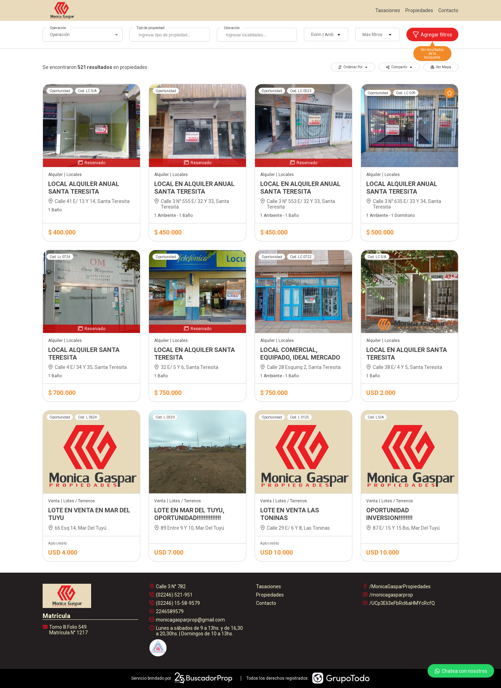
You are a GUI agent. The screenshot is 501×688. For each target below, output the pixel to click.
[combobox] (170, 35)
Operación (58, 28)
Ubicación (232, 28)
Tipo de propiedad (151, 28)
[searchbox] (171, 36)
